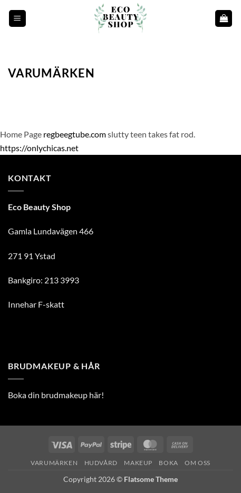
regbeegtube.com (74, 134)
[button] (17, 18)
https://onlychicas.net (39, 148)
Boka (168, 463)
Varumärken (54, 463)
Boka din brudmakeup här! (56, 395)
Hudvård (101, 463)
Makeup (138, 463)
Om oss (197, 463)
